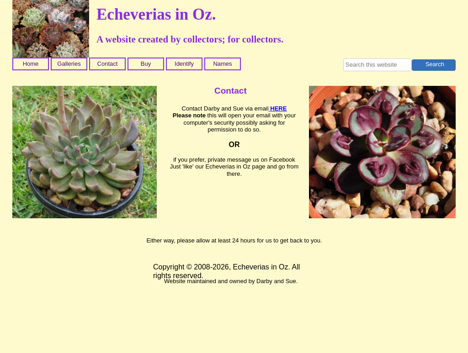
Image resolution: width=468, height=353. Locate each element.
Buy (146, 63)
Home (31, 63)
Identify (184, 63)
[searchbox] (377, 64)
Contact (107, 63)
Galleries (68, 63)
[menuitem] (31, 64)
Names (222, 63)
